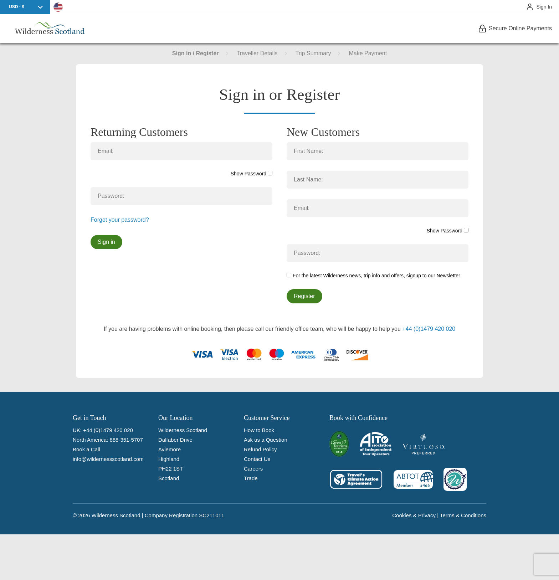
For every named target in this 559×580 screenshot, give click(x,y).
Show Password (251, 173)
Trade (251, 478)
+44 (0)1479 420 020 (428, 329)
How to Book (259, 430)
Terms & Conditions (463, 515)
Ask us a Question (265, 440)
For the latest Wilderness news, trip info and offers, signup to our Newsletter (373, 275)
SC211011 (211, 515)
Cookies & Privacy (414, 515)
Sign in (106, 242)
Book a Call (86, 449)
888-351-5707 (126, 440)
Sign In (544, 7)
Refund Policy (260, 449)
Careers (253, 469)
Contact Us (257, 459)
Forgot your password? (120, 220)
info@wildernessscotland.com (108, 459)
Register (304, 296)
